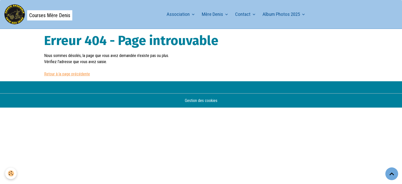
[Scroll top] (391, 173)
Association (179, 14)
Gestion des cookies (201, 100)
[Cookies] (11, 173)
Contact (243, 14)
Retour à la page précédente (67, 74)
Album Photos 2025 (282, 14)
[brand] (38, 14)
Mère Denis (213, 14)
